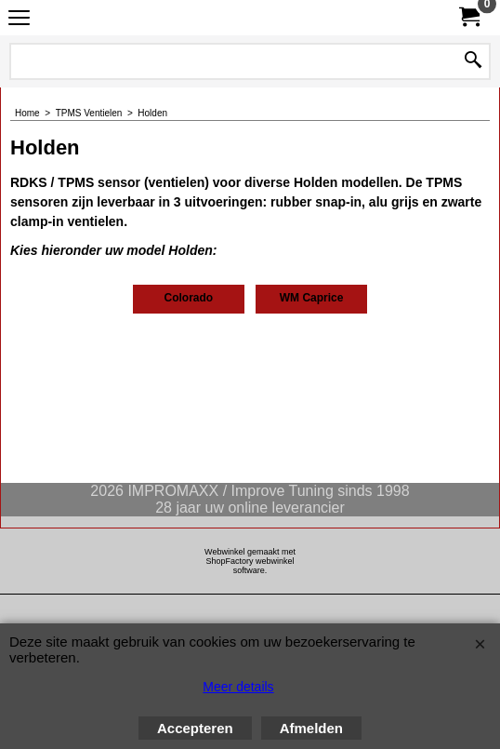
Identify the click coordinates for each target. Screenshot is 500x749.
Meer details (238, 686)
